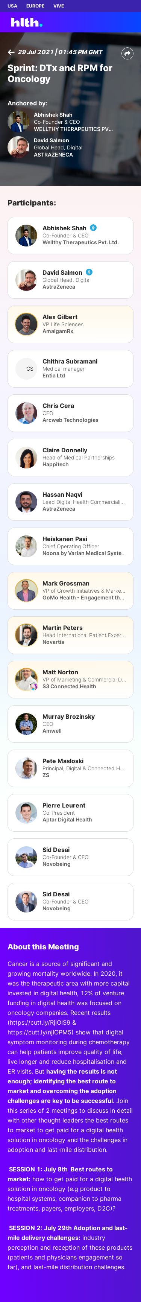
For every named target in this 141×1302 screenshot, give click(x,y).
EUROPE (35, 6)
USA (12, 6)
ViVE (58, 6)
